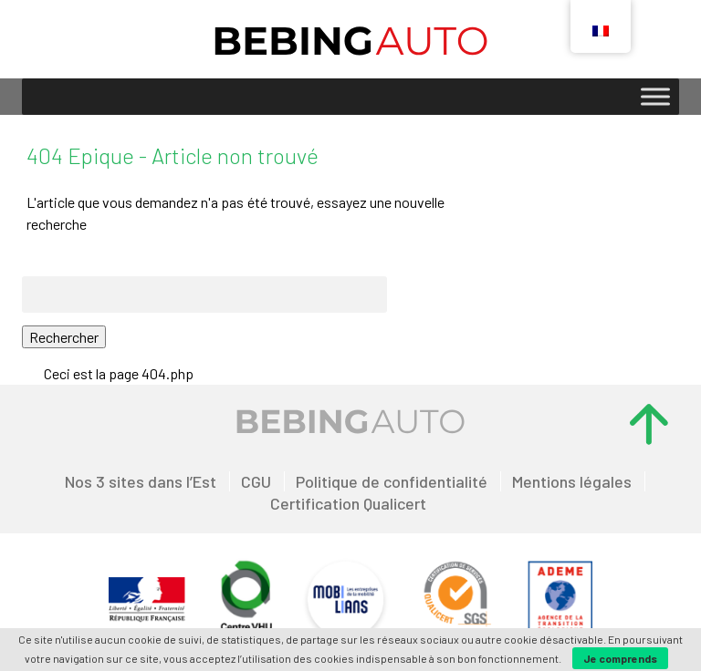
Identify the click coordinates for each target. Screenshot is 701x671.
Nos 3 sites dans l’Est (140, 481)
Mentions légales (572, 481)
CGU (256, 481)
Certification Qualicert (348, 503)
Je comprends (620, 658)
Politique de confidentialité (391, 481)
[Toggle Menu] (655, 96)
